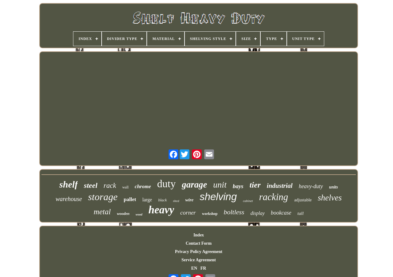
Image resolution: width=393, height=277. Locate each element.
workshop (210, 214)
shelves (330, 197)
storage (103, 196)
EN (194, 268)
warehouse (69, 199)
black (162, 200)
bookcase (281, 213)
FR (203, 268)
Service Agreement (198, 260)
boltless (234, 212)
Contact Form (199, 243)
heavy (161, 210)
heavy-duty (311, 186)
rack (109, 185)
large (147, 199)
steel (90, 185)
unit (220, 184)
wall (125, 187)
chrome (143, 186)
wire (189, 199)
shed (176, 201)
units (333, 187)
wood (139, 214)
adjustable (303, 200)
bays (238, 186)
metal (102, 212)
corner (188, 212)
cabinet (248, 201)
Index (198, 235)
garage (194, 184)
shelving (218, 196)
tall (301, 213)
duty (166, 183)
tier (255, 184)
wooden (123, 213)
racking (273, 197)
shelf (68, 184)
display (258, 213)
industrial (280, 185)
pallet (130, 199)
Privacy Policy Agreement (198, 251)
